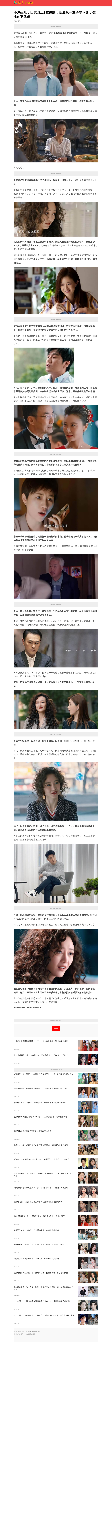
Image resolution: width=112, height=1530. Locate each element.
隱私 (30, 1522)
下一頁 (56, 1189)
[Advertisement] (56, 335)
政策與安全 (22, 1522)
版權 (33, 1522)
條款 (27, 1522)
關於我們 (16, 1522)
